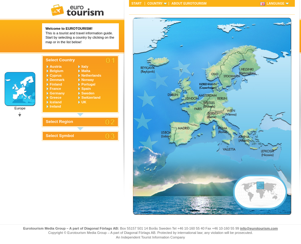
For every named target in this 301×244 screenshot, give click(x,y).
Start (136, 3)
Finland (56, 84)
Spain (86, 88)
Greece (55, 97)
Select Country (60, 60)
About (188, 3)
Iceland (56, 102)
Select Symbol (60, 136)
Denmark (57, 80)
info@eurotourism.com (259, 228)
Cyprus (56, 75)
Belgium (56, 71)
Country (154, 3)
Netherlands (91, 75)
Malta (85, 71)
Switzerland (90, 97)
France (55, 88)
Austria (56, 66)
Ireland (55, 106)
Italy (84, 66)
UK (83, 102)
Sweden (87, 93)
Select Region (59, 122)
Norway (87, 80)
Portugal (88, 84)
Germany (57, 93)
